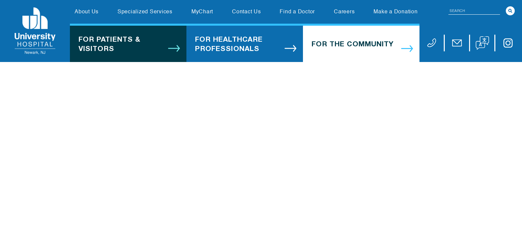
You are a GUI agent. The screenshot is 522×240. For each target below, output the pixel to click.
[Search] (510, 10)
